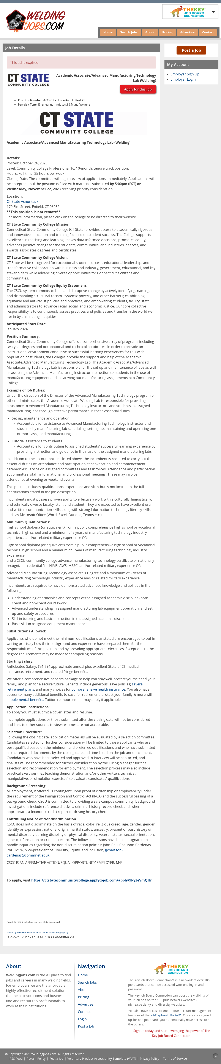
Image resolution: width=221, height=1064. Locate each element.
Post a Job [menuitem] (86, 1026)
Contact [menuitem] (84, 1011)
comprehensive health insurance (98, 689)
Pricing (167, 32)
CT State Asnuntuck (22, 201)
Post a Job (191, 50)
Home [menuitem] (83, 975)
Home (107, 32)
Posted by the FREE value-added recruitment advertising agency (37, 932)
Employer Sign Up (184, 74)
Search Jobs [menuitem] (87, 982)
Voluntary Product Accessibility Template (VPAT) (101, 1058)
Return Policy (36, 1058)
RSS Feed (16, 1058)
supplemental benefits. (25, 699)
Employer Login (183, 79)
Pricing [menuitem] (83, 997)
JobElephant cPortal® (165, 1015)
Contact (208, 32)
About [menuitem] (83, 989)
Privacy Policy (149, 1058)
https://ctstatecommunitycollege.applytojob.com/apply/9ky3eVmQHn (92, 880)
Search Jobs (128, 32)
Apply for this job (138, 89)
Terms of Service (175, 1058)
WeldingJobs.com (43, 1054)
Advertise (187, 32)
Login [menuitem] (82, 1019)
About (150, 32)
